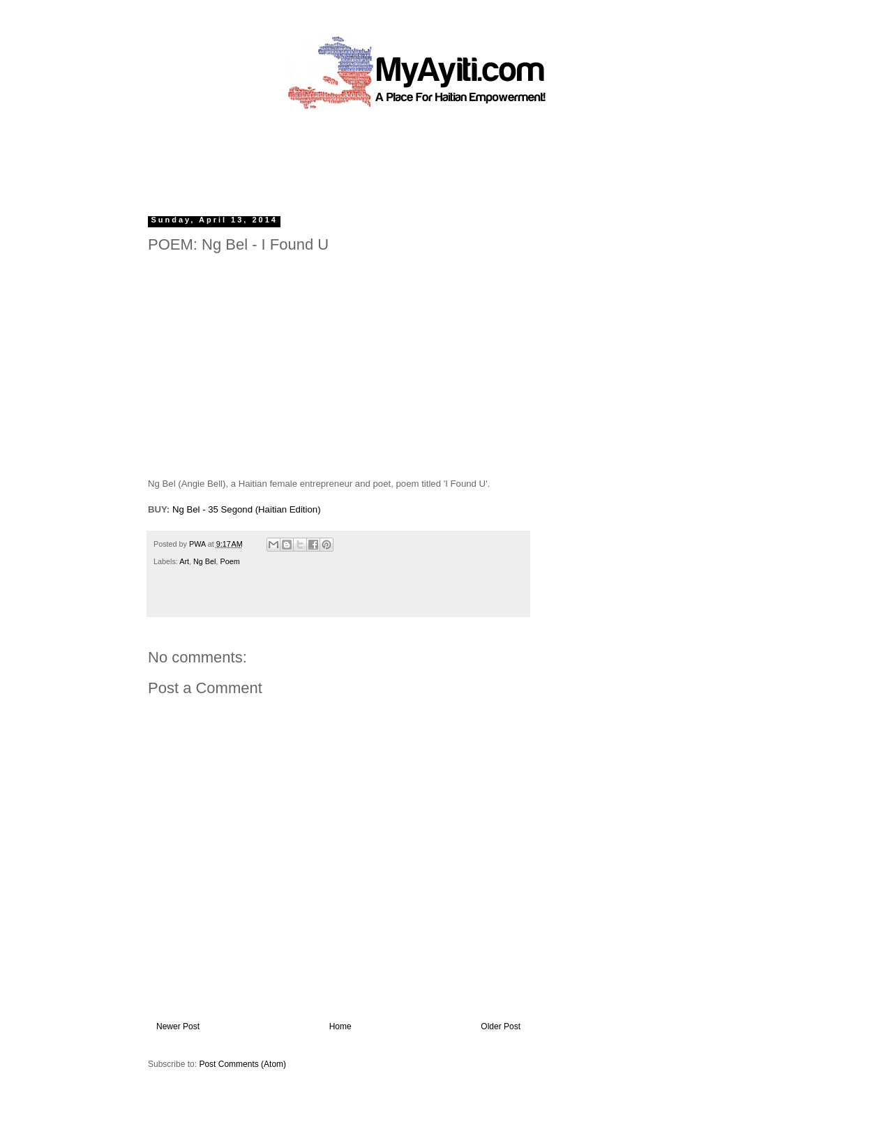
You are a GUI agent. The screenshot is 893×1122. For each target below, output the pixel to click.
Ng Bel (204, 561)
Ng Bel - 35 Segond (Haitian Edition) (246, 509)
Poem (229, 561)
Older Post (500, 1026)
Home (340, 1026)
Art (184, 561)
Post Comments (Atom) (242, 1064)
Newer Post (178, 1026)
